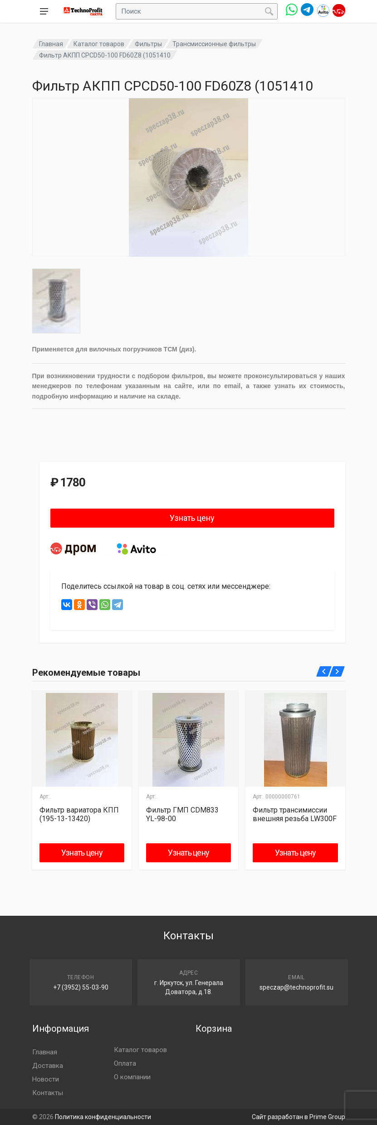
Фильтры (148, 44)
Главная (51, 44)
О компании (132, 1077)
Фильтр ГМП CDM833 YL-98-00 (182, 814)
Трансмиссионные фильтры (214, 44)
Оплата (125, 1063)
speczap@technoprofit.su (296, 987)
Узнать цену (192, 518)
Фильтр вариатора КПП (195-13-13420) (79, 814)
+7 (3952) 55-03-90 (80, 987)
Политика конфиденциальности (103, 1116)
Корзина (214, 1028)
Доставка (47, 1066)
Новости (45, 1079)
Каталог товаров (98, 44)
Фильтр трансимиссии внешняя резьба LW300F (295, 814)
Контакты (47, 1093)
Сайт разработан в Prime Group (298, 1116)
